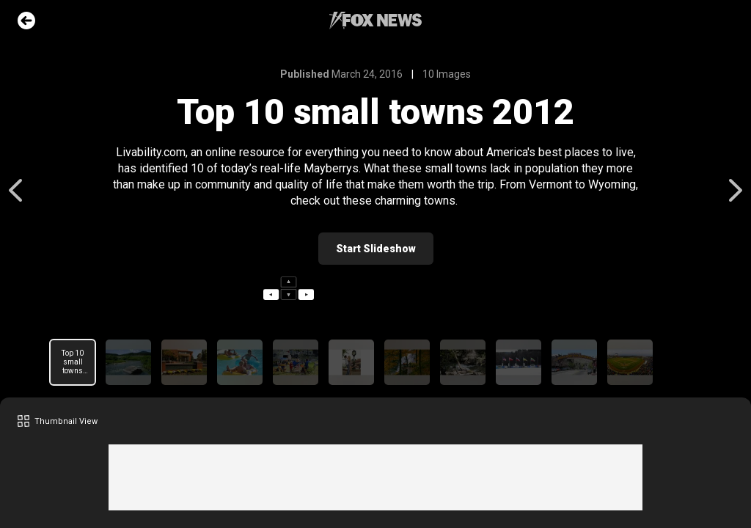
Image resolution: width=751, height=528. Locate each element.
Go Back (26, 20)
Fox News (375, 20)
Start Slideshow (376, 248)
